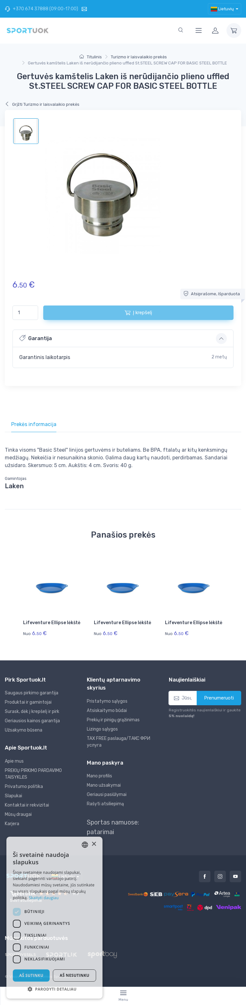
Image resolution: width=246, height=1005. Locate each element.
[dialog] (54, 918)
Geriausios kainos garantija (32, 721)
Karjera (12, 823)
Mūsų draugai (18, 814)
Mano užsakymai (104, 785)
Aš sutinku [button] (31, 975)
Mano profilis (99, 776)
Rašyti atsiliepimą (105, 804)
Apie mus (14, 761)
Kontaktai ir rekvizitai (27, 805)
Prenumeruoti (219, 698)
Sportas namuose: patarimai (113, 827)
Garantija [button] (35, 338)
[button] (54, 989)
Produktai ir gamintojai (28, 702)
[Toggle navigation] (199, 30)
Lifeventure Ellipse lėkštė (51, 622)
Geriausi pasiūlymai (107, 794)
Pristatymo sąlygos (107, 701)
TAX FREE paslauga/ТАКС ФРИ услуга (118, 742)
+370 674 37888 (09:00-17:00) (41, 9)
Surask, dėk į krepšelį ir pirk (32, 711)
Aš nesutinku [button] (74, 975)
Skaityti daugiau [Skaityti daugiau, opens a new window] (44, 897)
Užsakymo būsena (23, 730)
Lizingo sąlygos (102, 729)
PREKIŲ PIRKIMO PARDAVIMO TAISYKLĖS (33, 774)
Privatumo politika (24, 786)
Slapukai (13, 796)
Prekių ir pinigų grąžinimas (113, 720)
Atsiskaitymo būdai (107, 710)
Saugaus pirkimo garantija (31, 693)
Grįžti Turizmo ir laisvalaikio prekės (42, 104)
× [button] (93, 844)
